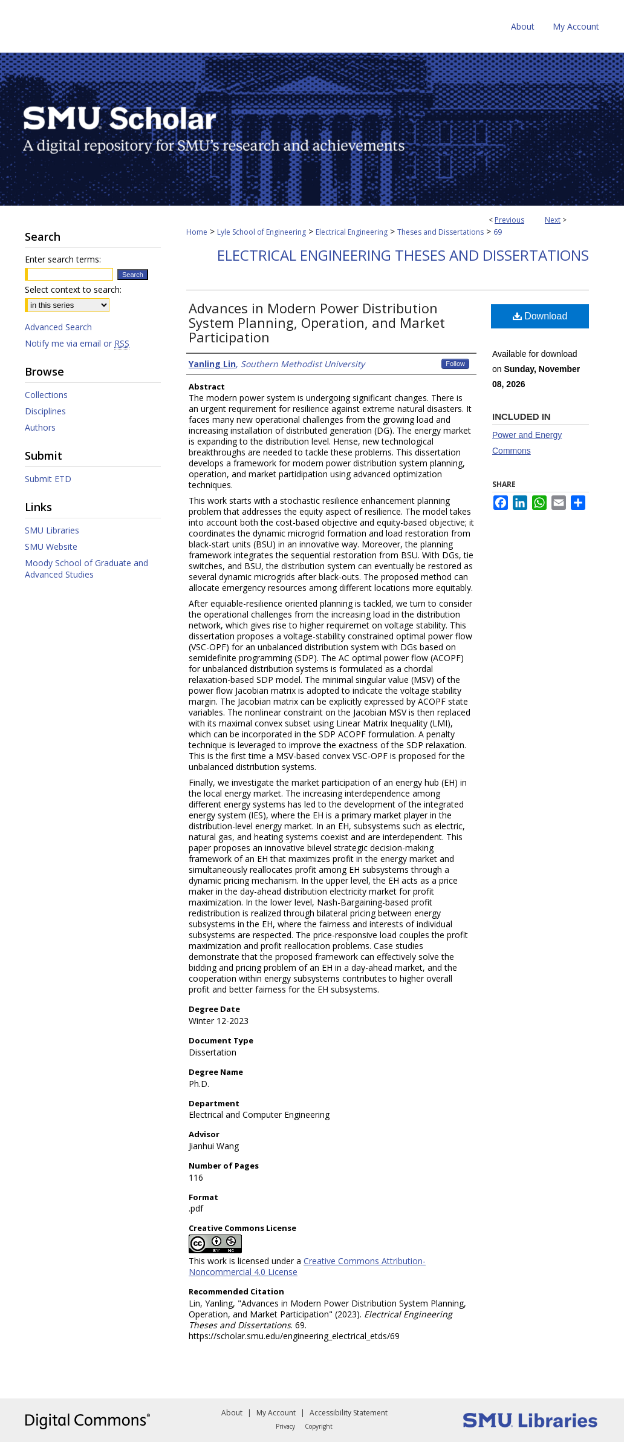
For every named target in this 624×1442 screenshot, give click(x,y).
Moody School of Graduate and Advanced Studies (86, 568)
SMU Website (51, 546)
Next (553, 220)
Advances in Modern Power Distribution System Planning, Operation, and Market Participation (317, 322)
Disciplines (45, 411)
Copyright (319, 1426)
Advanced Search (58, 327)
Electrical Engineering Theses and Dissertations (403, 255)
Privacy (285, 1426)
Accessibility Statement (349, 1413)
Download (540, 316)
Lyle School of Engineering (261, 232)
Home (196, 232)
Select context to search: (73, 289)
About (231, 1413)
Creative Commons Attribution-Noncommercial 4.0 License (307, 1266)
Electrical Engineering (352, 232)
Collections (46, 394)
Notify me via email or (77, 343)
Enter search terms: (63, 259)
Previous (509, 220)
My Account (276, 1413)
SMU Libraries (52, 530)
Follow (455, 363)
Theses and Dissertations (440, 232)
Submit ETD (48, 478)
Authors (40, 427)
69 (497, 232)
